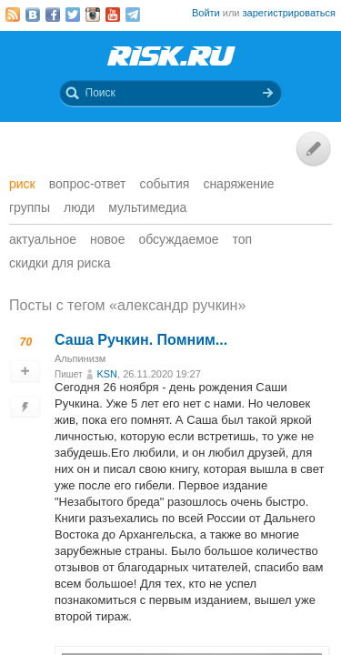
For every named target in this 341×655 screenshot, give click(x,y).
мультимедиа (147, 207)
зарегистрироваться (289, 12)
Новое (107, 239)
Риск (22, 183)
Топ (243, 239)
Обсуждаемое (178, 239)
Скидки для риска (60, 263)
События (165, 183)
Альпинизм (80, 358)
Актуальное (42, 239)
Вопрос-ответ (87, 183)
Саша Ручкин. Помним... (141, 340)
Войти (206, 12)
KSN (106, 373)
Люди (79, 207)
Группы (29, 207)
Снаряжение (238, 183)
